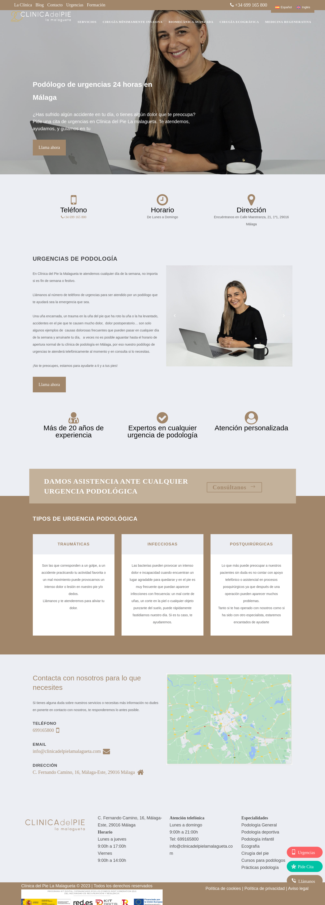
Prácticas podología (260, 867)
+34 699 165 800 (74, 217)
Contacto (55, 5)
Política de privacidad (264, 888)
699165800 (188, 839)
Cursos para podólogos (263, 860)
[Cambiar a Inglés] (303, 7)
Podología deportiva (260, 832)
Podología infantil (257, 839)
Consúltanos (234, 487)
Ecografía (250, 846)
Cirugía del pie (255, 853)
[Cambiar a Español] (283, 7)
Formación (96, 5)
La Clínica (23, 5)
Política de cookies (223, 888)
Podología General (259, 825)
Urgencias (75, 5)
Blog (39, 5)
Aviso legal (298, 888)
